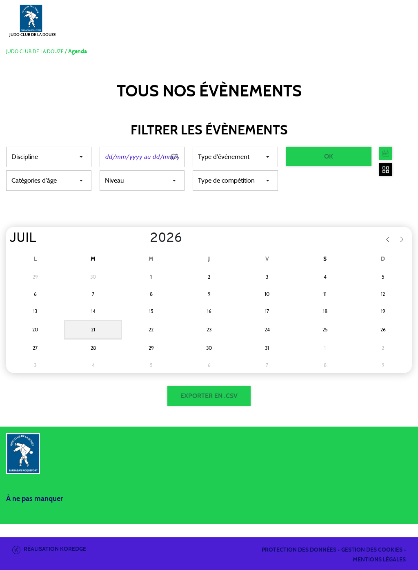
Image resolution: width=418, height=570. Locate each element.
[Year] (143, 238)
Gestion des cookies (371, 550)
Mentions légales (379, 560)
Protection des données (299, 550)
